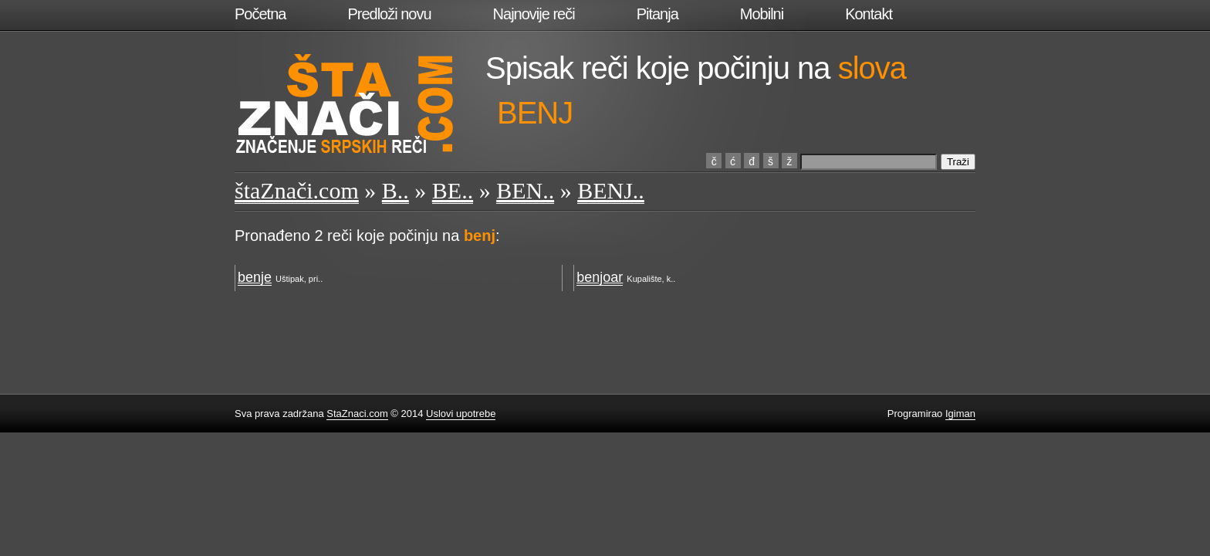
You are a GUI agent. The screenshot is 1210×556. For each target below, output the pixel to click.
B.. (395, 190)
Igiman (960, 413)
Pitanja (657, 13)
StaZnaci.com (356, 413)
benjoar (599, 277)
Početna (260, 13)
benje (255, 277)
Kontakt (868, 13)
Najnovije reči (534, 13)
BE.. (452, 190)
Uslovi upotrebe (460, 413)
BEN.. (525, 190)
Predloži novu (389, 13)
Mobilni (761, 13)
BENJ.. (610, 190)
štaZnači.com (297, 190)
